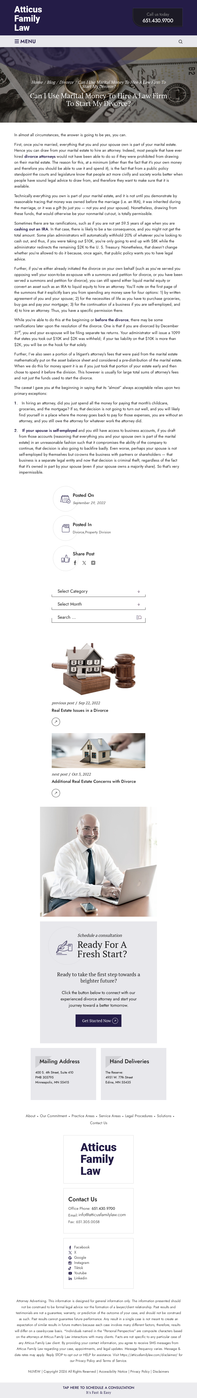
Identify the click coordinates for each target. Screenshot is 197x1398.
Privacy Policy (140, 1371)
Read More (56, 722)
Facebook (82, 1247)
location (63, 1074)
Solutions (164, 1116)
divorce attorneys (39, 156)
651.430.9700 (157, 20)
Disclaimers (161, 1371)
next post (59, 774)
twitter (84, 563)
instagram (93, 563)
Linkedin (80, 1278)
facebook (75, 563)
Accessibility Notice (113, 1371)
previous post (63, 702)
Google (80, 1257)
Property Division (98, 532)
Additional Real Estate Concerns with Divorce (94, 781)
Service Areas (109, 1116)
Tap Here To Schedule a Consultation (98, 1390)
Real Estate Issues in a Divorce (80, 710)
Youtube (80, 1273)
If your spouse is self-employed (49, 430)
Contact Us (98, 1123)
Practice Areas (83, 1116)
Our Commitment (53, 1116)
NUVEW (34, 1371)
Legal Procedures (138, 1116)
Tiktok (78, 1268)
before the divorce (111, 320)
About (30, 1116)
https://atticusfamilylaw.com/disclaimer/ (149, 1354)
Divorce (78, 532)
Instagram (81, 1263)
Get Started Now (96, 1020)
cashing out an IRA (31, 229)
